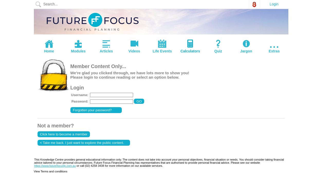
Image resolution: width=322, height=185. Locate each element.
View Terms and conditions (50, 171)
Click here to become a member (63, 134)
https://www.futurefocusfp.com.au (55, 165)
